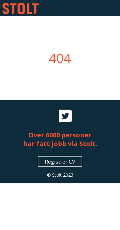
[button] (111, 8)
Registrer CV (60, 161)
